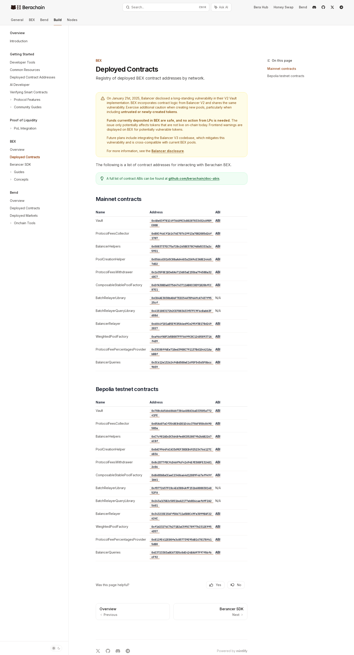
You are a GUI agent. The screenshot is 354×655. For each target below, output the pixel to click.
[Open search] (166, 7)
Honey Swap (283, 7)
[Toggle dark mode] (56, 648)
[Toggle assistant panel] (221, 7)
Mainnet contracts (290, 45)
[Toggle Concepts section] (18, 179)
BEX (32, 21)
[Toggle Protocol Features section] (24, 99)
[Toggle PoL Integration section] (22, 128)
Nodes (72, 21)
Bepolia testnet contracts (294, 52)
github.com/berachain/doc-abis (202, 155)
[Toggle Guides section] (16, 172)
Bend (303, 7)
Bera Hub (261, 7)
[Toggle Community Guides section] (25, 107)
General (17, 21)
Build (58, 21)
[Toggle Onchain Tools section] (22, 223)
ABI (226, 197)
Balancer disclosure (176, 127)
